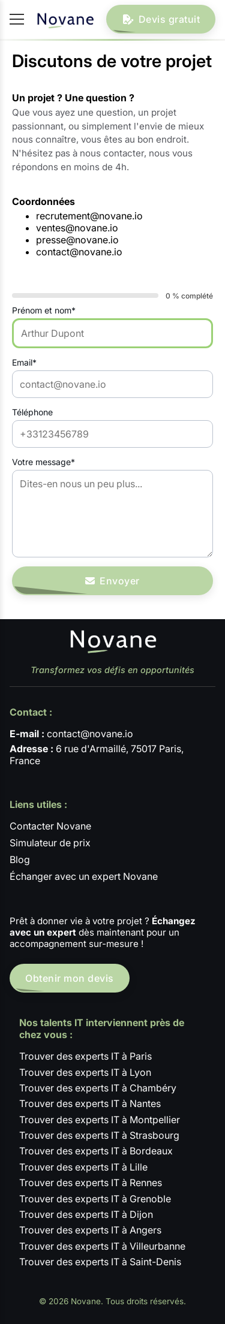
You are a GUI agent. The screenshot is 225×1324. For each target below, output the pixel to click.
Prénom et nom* (44, 310)
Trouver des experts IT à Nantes (90, 1103)
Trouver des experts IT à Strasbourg (99, 1135)
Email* (24, 362)
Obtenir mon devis (69, 978)
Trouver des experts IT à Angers (90, 1230)
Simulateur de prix (50, 843)
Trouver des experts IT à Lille (83, 1167)
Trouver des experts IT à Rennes (90, 1183)
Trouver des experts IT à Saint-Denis (100, 1262)
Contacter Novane (50, 826)
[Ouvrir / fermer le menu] (17, 19)
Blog (20, 859)
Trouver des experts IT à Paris (85, 1056)
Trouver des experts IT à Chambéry (97, 1088)
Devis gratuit (161, 19)
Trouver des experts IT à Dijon (86, 1214)
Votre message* (43, 462)
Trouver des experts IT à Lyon (85, 1072)
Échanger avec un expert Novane (84, 876)
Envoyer (112, 581)
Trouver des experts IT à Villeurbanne (102, 1246)
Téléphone (32, 412)
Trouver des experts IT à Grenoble (95, 1199)
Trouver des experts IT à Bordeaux (96, 1151)
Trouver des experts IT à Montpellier (99, 1120)
